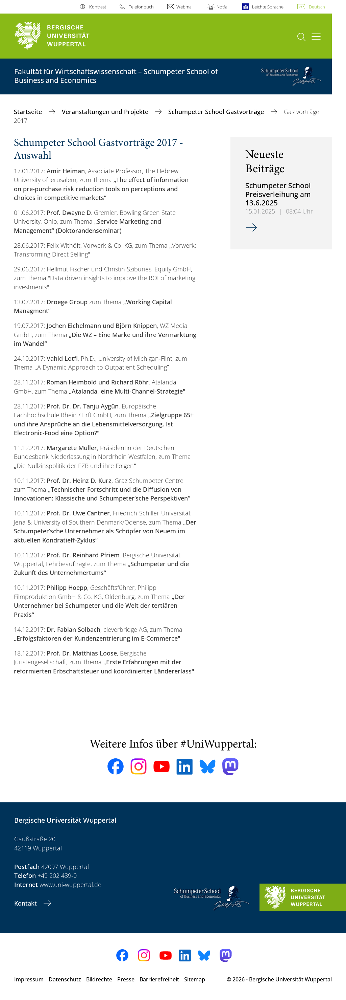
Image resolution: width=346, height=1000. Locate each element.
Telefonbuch (141, 7)
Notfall (223, 7)
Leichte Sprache (267, 7)
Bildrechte (99, 979)
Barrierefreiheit (159, 979)
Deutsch (317, 7)
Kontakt (26, 903)
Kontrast (97, 7)
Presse (125, 979)
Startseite (29, 112)
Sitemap (194, 979)
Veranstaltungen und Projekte (106, 112)
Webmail (185, 7)
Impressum (29, 979)
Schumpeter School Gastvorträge (217, 112)
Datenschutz (65, 979)
